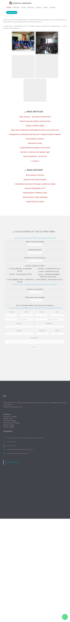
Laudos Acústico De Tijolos (35, 242)
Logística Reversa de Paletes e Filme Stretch (35, 188)
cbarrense (28, 46)
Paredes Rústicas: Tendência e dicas (35, 233)
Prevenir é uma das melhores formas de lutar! (35, 162)
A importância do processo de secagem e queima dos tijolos (35, 225)
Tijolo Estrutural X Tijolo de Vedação (35, 238)
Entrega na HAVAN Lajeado (35, 166)
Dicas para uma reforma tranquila (35, 220)
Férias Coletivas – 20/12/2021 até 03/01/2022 (35, 157)
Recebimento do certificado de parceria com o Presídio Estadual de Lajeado (35, 175)
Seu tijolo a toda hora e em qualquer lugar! (35, 193)
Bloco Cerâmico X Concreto (35, 179)
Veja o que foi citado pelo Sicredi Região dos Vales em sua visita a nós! (35, 171)
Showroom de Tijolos (35, 184)
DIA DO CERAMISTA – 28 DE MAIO (35, 197)
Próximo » (37, 202)
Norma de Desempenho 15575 (35, 229)
